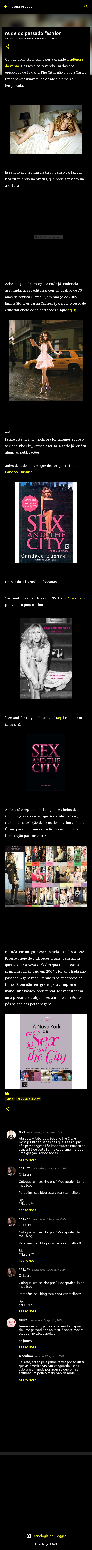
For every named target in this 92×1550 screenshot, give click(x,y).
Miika (23, 1320)
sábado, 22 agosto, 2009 (49, 1356)
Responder (27, 1159)
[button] (7, 47)
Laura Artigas (21, 6)
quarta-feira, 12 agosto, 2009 (44, 1132)
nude (10, 1099)
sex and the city (29, 1099)
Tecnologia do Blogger (46, 1536)
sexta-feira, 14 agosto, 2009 (45, 1320)
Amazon (74, 598)
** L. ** (24, 1168)
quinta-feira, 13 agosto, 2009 (49, 1168)
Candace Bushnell (20, 472)
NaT (22, 1132)
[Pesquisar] (86, 6)
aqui (71, 310)
